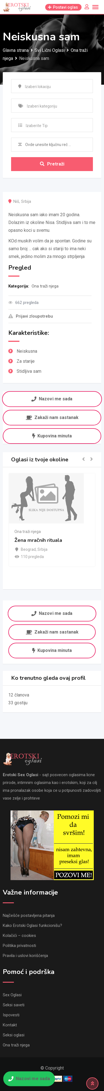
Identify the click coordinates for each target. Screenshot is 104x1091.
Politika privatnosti (19, 945)
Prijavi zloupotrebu (30, 316)
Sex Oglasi (12, 994)
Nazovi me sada (52, 399)
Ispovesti (11, 1014)
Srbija (26, 201)
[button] (83, 460)
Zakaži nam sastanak (52, 417)
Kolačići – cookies (19, 935)
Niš (16, 201)
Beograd (28, 549)
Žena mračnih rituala (38, 540)
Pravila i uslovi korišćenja (25, 955)
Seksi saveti (13, 1004)
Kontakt (10, 1024)
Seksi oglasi (13, 1035)
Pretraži (52, 164)
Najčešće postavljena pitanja (29, 915)
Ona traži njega (45, 286)
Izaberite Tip (37, 125)
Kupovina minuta (52, 436)
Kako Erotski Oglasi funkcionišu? (32, 925)
